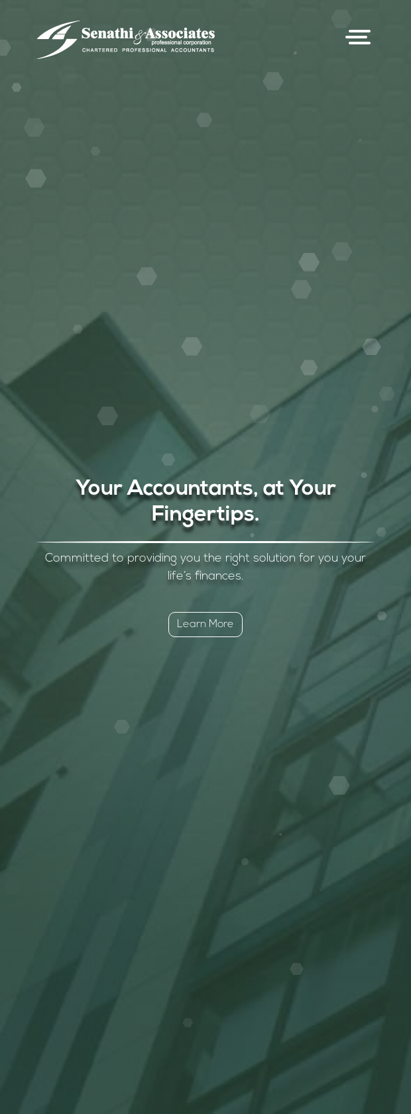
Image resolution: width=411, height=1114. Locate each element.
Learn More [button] (205, 624)
